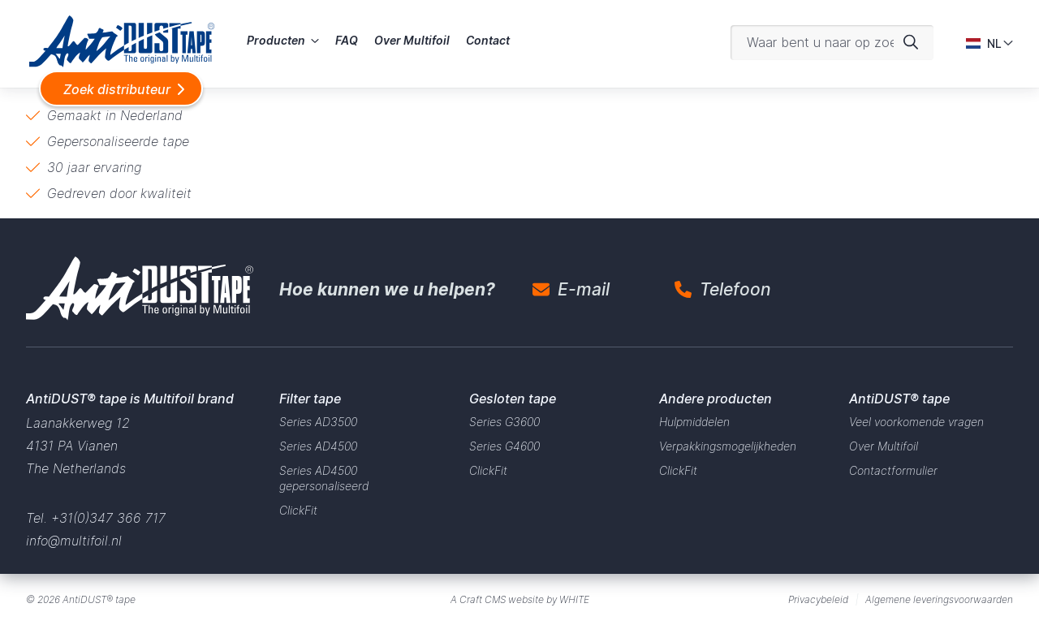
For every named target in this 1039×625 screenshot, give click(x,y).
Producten (276, 40)
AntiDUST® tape (99, 599)
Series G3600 (504, 422)
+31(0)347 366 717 (108, 518)
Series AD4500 (318, 446)
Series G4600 (504, 446)
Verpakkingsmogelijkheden (727, 446)
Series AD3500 (318, 422)
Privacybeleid (818, 599)
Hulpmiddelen (694, 422)
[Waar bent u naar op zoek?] (832, 42)
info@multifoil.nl (74, 540)
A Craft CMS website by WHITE (520, 599)
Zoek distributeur (116, 89)
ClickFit (298, 510)
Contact (488, 40)
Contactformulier (893, 470)
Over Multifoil (412, 40)
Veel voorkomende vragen (916, 422)
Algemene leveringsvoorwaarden (939, 599)
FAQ (346, 40)
